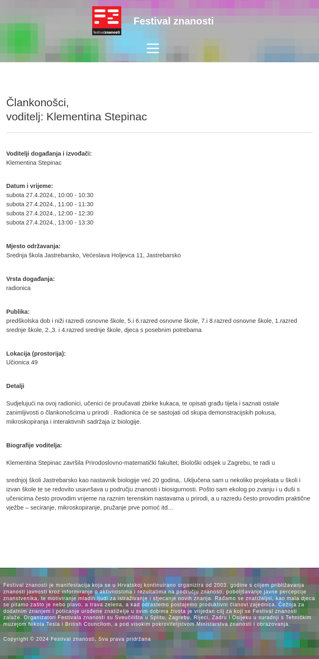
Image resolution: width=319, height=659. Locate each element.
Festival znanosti (174, 21)
